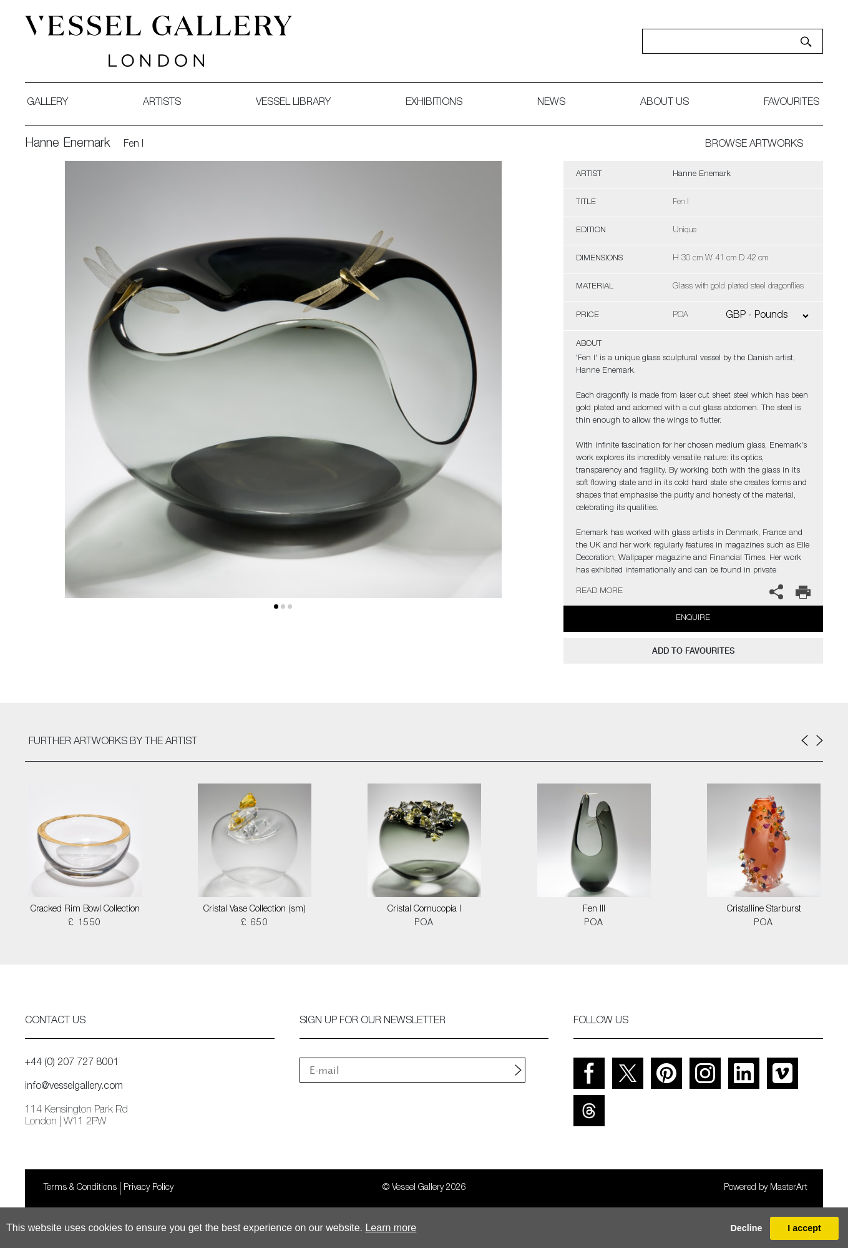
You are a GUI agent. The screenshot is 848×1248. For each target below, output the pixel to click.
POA (424, 923)
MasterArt (788, 1188)
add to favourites (693, 651)
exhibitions (434, 103)
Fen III (594, 909)
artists (162, 103)
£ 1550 (84, 923)
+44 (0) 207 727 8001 (72, 1063)
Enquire (693, 618)
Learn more (390, 1227)
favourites (791, 103)
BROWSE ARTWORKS (754, 145)
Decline (746, 1228)
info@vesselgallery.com (74, 1087)
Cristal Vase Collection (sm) (254, 909)
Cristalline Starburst (764, 909)
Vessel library (293, 103)
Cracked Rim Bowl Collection (85, 909)
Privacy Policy (148, 1188)
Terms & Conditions (80, 1188)
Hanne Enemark (67, 144)
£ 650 (254, 923)
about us (664, 103)
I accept (804, 1228)
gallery (47, 103)
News (551, 103)
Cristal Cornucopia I (424, 909)
